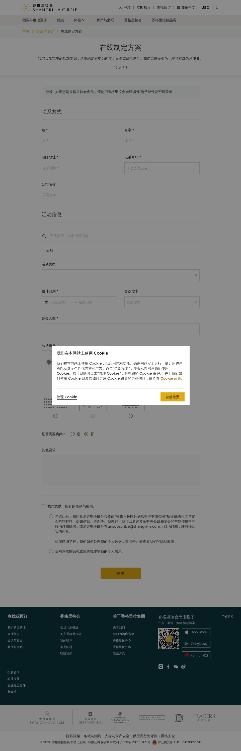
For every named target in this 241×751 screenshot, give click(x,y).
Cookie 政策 (170, 378)
